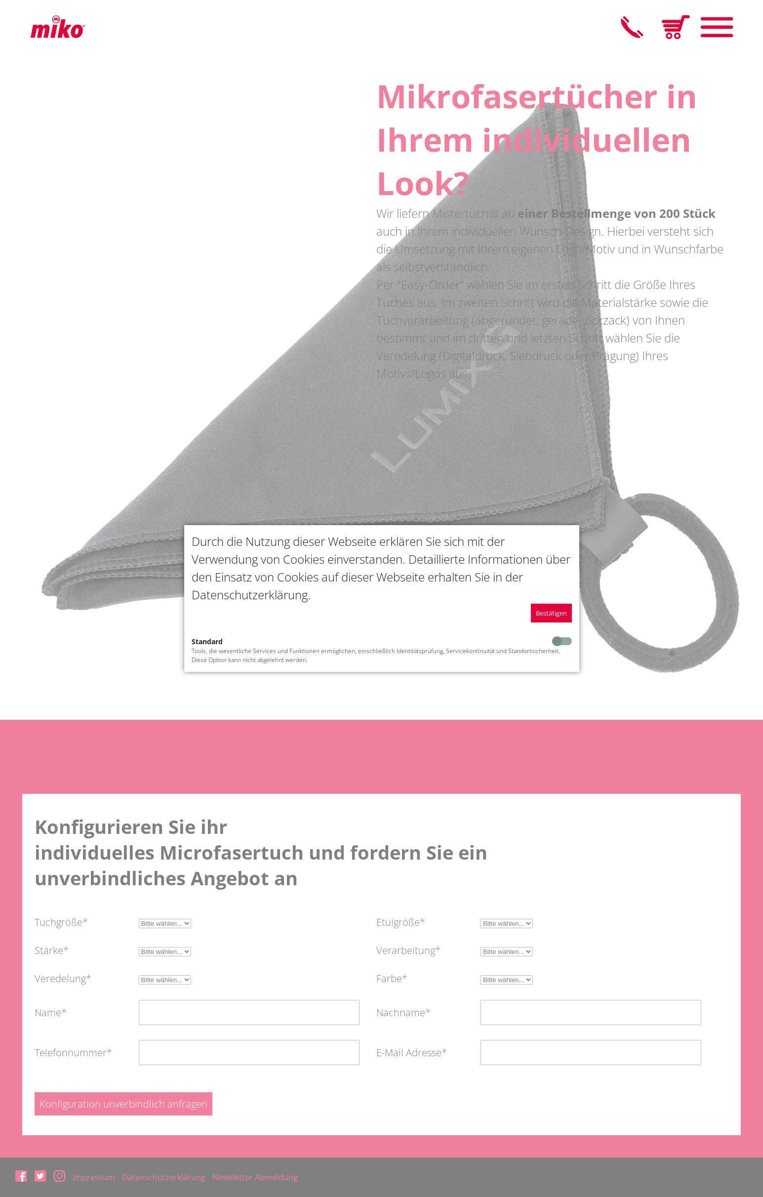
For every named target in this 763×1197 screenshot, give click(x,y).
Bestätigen (551, 613)
